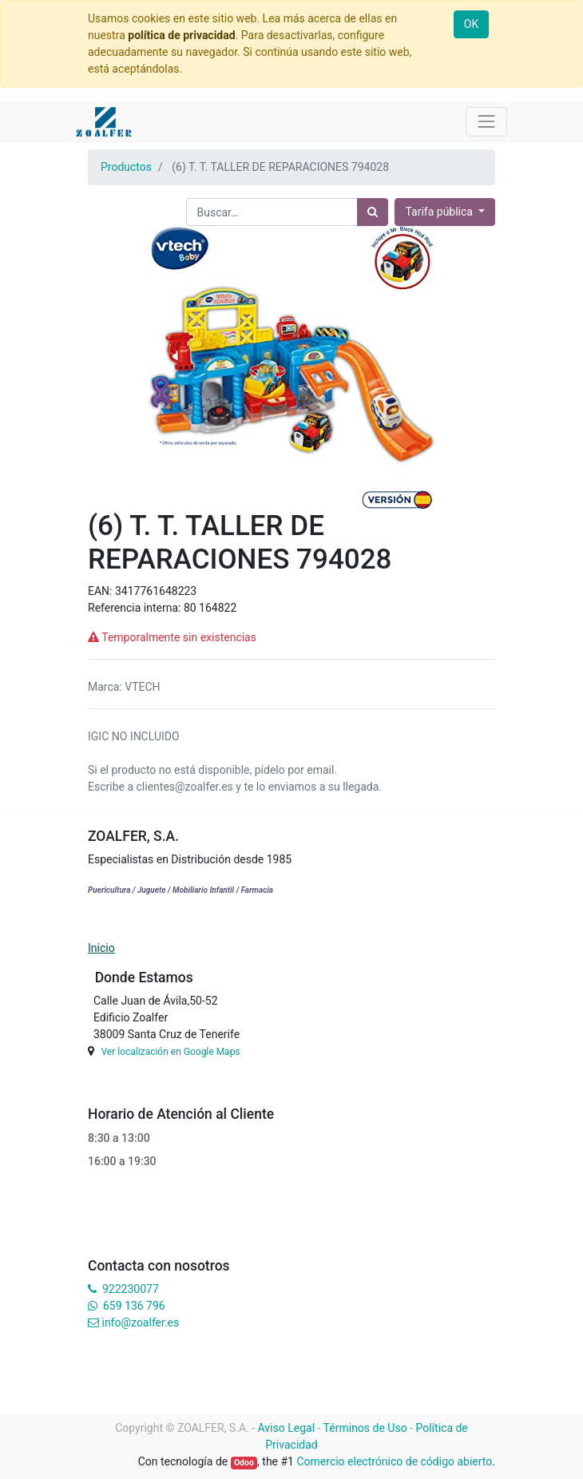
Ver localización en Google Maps (170, 1051)
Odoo (244, 1462)
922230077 (130, 1289)
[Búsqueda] (372, 212)
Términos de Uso (365, 1428)
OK (471, 24)
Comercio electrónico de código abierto (394, 1461)
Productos (126, 167)
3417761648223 (155, 591)
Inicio (101, 948)
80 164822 (210, 607)
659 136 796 (134, 1305)
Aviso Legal (286, 1428)
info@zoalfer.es (140, 1322)
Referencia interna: (136, 607)
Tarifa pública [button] (440, 211)
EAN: (101, 591)
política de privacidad (181, 35)
